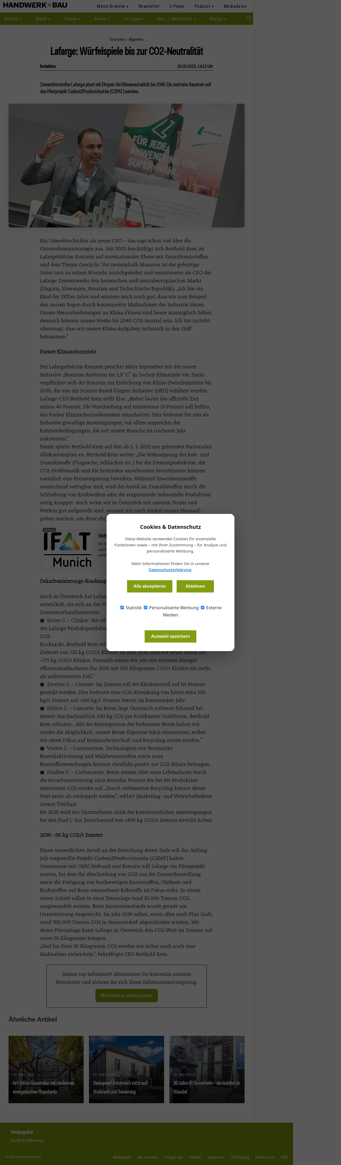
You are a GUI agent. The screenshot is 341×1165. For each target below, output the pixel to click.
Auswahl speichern (170, 636)
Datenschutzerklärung (170, 569)
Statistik (131, 608)
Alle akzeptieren (149, 586)
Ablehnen (195, 586)
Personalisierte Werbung (171, 608)
